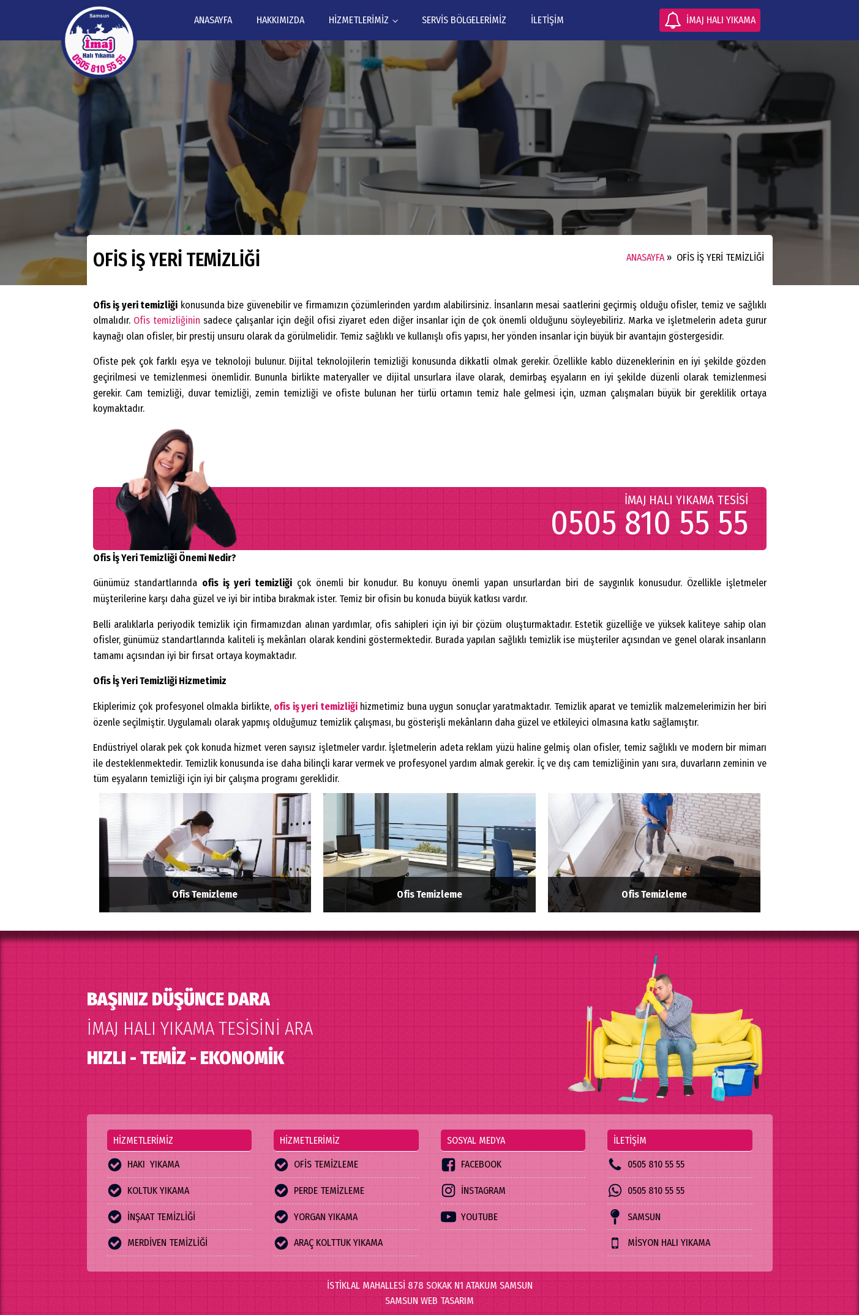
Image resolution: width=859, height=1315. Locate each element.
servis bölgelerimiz (464, 20)
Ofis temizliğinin (166, 320)
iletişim (547, 20)
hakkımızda (280, 20)
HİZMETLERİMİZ (359, 20)
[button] (709, 20)
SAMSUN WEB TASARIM (429, 1300)
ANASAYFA (213, 20)
